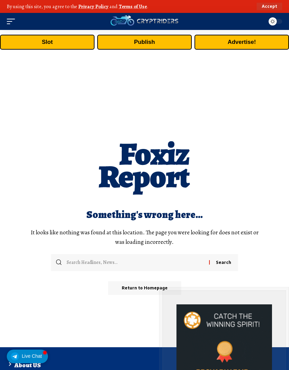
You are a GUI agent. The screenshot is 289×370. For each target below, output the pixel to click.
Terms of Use (133, 6)
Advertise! (241, 42)
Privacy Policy (93, 6)
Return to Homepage (145, 287)
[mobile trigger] (12, 21)
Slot (47, 42)
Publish (144, 42)
